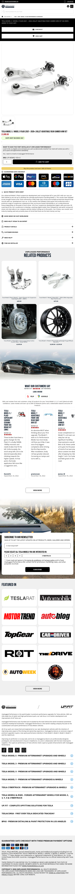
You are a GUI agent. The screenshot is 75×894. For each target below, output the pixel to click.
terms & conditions (34, 560)
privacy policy (50, 560)
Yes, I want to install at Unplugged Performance (18, 154)
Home (2, 16)
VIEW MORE (37, 490)
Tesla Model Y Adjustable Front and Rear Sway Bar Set (35, 416)
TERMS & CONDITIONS (57, 873)
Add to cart (42, 162)
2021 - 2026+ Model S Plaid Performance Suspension (28, 16)
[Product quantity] (7, 161)
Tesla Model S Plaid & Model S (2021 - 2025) (12, 16)
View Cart (37, 36)
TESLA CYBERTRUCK (29, 853)
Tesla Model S (7, 16)
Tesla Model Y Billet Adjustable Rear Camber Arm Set (62, 417)
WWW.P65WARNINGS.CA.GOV (33, 866)
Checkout (38, 29)
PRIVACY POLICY (7, 875)
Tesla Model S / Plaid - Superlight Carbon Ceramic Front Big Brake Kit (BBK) (8, 420)
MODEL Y (63, 853)
